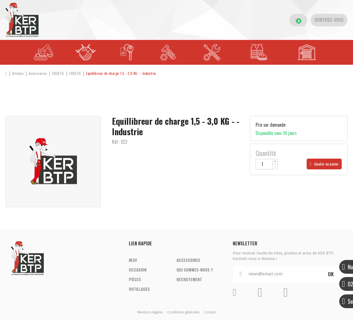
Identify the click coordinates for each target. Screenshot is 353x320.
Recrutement (189, 280)
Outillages (139, 290)
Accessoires (188, 259)
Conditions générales (183, 312)
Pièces (135, 280)
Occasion (137, 269)
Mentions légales (150, 312)
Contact (210, 312)
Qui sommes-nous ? (194, 269)
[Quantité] (267, 164)
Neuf (133, 259)
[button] (135, 73)
